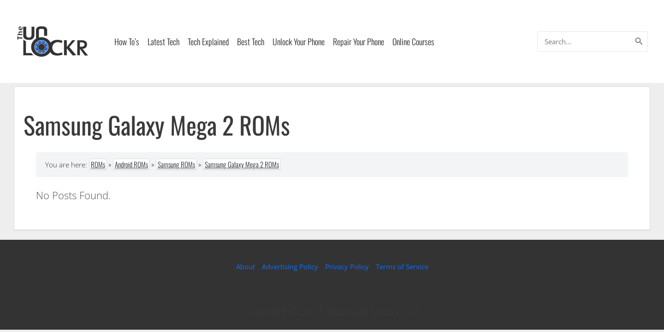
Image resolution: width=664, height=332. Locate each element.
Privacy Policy (347, 266)
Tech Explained (208, 41)
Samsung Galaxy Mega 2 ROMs (242, 164)
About (245, 266)
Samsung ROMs (176, 164)
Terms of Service (402, 266)
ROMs (98, 164)
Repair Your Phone (358, 41)
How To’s (126, 41)
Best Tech (250, 41)
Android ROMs (131, 164)
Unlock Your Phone (299, 41)
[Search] (639, 41)
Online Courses (413, 41)
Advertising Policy (290, 266)
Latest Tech (163, 41)
